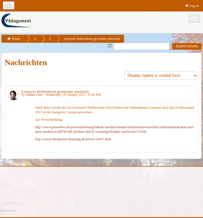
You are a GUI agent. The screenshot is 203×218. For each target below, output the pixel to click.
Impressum (7, 211)
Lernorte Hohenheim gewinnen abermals (92, 39)
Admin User (34, 95)
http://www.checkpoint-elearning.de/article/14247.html (73, 139)
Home (16, 39)
